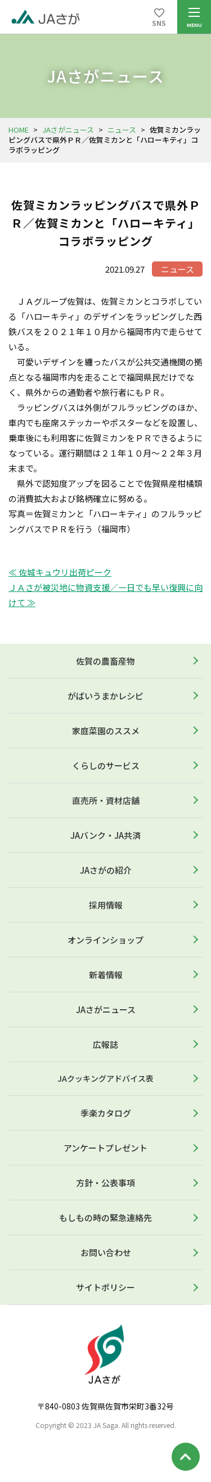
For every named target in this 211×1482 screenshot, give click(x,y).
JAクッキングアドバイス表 (105, 1078)
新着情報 (106, 975)
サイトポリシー (105, 1287)
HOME (18, 129)
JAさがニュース (68, 129)
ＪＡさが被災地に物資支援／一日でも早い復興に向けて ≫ (105, 594)
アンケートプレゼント (105, 1148)
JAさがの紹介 (106, 870)
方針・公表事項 (105, 1183)
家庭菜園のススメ (106, 731)
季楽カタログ (105, 1113)
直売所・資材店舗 (106, 800)
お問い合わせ (105, 1252)
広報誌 (105, 1044)
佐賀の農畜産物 (105, 661)
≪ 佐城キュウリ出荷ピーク (59, 572)
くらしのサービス (106, 765)
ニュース (121, 129)
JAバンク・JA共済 (105, 835)
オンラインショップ (105, 940)
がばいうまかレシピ (105, 696)
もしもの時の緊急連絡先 (105, 1217)
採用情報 (106, 905)
